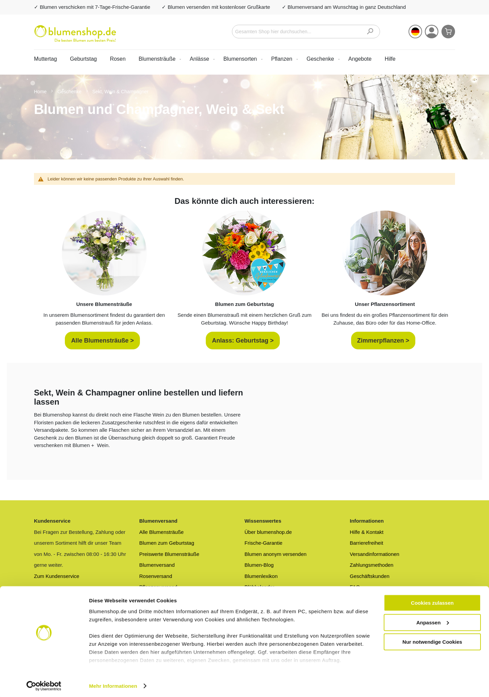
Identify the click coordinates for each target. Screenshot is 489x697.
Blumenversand (157, 565)
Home (41, 91)
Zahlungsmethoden (371, 565)
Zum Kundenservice (56, 576)
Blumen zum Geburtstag (166, 543)
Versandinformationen (374, 554)
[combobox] (306, 31)
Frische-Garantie (263, 543)
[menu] (244, 59)
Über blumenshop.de (268, 532)
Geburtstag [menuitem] (83, 59)
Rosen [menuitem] (118, 59)
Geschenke (70, 91)
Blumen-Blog (259, 565)
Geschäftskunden (370, 576)
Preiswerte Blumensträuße (169, 554)
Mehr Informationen (113, 683)
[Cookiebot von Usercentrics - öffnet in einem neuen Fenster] (44, 684)
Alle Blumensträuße (161, 532)
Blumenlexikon (261, 576)
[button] (415, 31)
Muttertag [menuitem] (45, 59)
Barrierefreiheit (366, 543)
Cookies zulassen (432, 600)
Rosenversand (155, 576)
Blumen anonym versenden (275, 554)
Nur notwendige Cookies (432, 639)
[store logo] (75, 33)
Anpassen (432, 620)
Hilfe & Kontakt (366, 532)
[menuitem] (158, 59)
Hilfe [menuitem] (390, 59)
